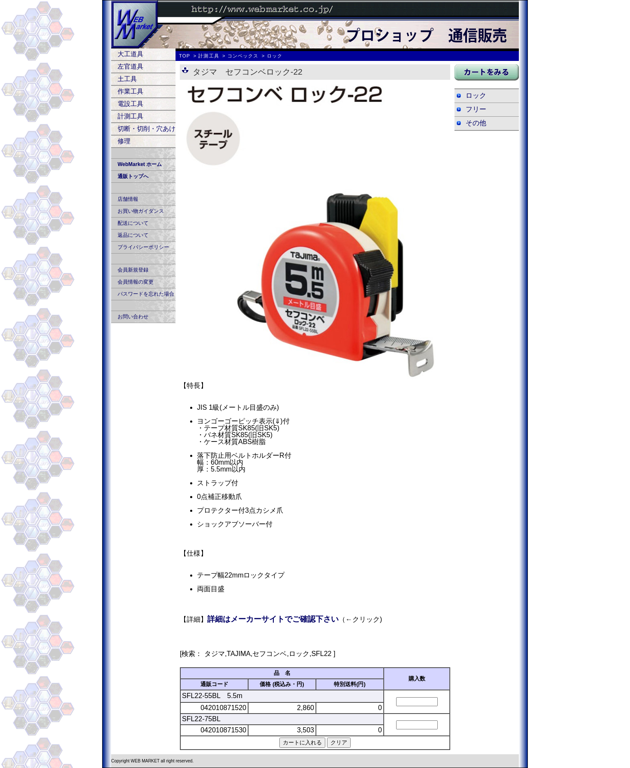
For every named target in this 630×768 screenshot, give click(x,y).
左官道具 (130, 66)
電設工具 (130, 103)
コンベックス (243, 55)
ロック (476, 95)
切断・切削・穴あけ (147, 128)
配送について (133, 223)
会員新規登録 (133, 270)
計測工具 (130, 116)
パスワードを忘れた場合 (146, 294)
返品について (133, 235)
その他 (476, 123)
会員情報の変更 (136, 282)
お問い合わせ (133, 317)
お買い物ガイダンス (141, 211)
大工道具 (130, 53)
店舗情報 (128, 199)
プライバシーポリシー (143, 247)
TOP (184, 55)
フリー (476, 109)
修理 (124, 141)
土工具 (127, 78)
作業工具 (130, 91)
